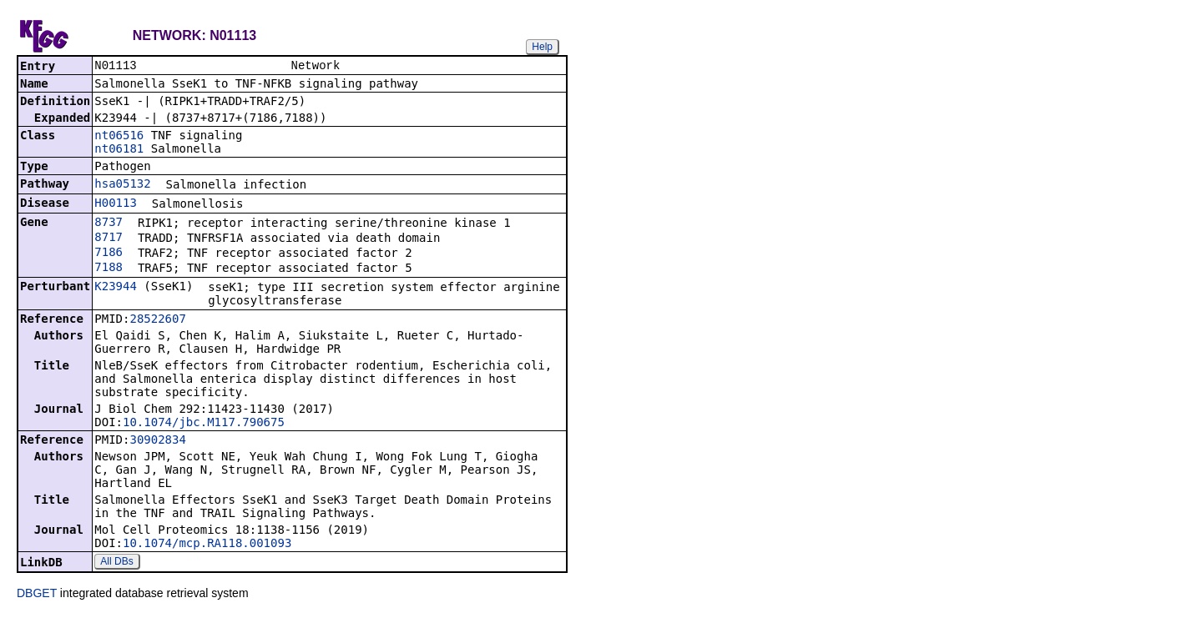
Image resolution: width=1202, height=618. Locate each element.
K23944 (115, 287)
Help (542, 47)
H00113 (115, 204)
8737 (108, 223)
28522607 (157, 320)
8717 (108, 238)
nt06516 (119, 136)
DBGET (37, 594)
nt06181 (119, 150)
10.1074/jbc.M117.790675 (204, 423)
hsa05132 (122, 185)
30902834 (157, 441)
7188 (108, 268)
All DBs (116, 563)
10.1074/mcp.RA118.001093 (207, 544)
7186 (108, 253)
